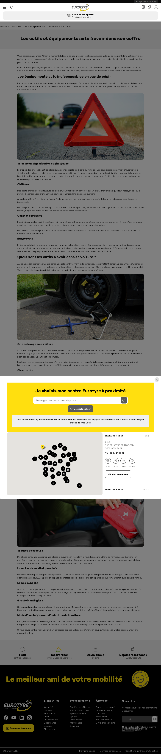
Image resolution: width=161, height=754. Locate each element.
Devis (123, 463)
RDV (116, 463)
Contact (132, 463)
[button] (5, 7)
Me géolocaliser (80, 408)
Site (108, 463)
